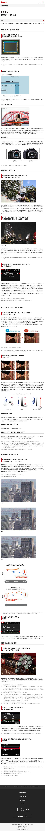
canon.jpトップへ (22, 816)
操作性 (30, 23)
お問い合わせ (14, 824)
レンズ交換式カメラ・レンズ (17, 786)
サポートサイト (22, 800)
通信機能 (35, 23)
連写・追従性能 (4, 23)
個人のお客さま (4, 5)
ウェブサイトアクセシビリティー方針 (22, 827)
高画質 (21, 23)
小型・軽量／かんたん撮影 (13, 23)
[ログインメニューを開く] (39, 2)
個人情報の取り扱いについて (23, 826)
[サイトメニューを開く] (42, 2)
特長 (36, 786)
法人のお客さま (22, 796)
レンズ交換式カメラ (26, 786)
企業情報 (22, 804)
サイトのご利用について (28, 824)
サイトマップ (20, 824)
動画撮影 (26, 23)
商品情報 (9, 786)
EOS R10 (32, 786)
